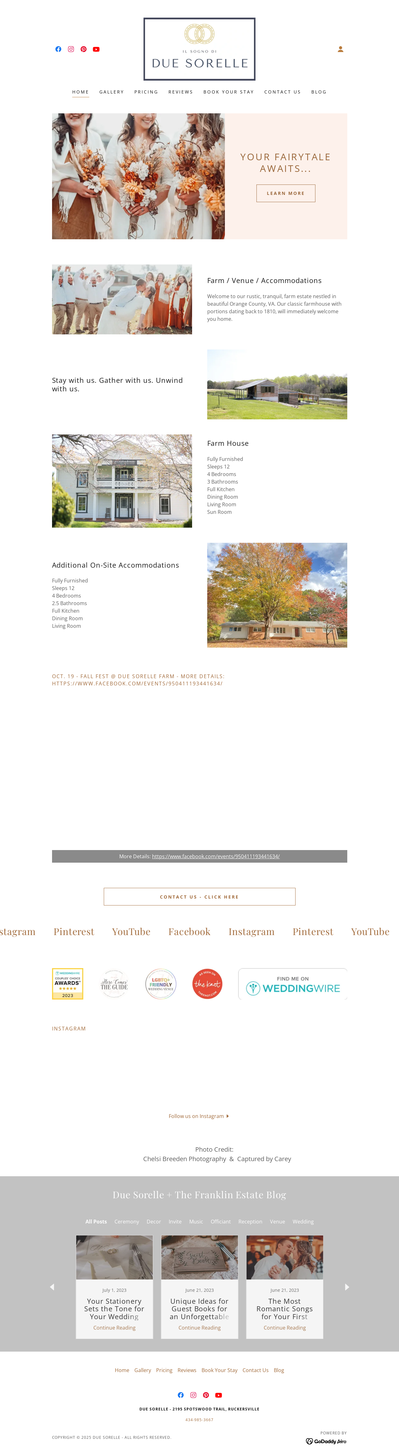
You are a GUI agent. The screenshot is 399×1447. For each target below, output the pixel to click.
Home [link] (80, 92)
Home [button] (122, 1348)
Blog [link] (319, 92)
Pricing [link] (146, 92)
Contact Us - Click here (199, 897)
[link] (58, 49)
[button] (340, 49)
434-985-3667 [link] (199, 1397)
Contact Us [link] (282, 92)
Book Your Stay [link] (228, 92)
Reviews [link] (180, 92)
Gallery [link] (111, 92)
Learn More (286, 193)
